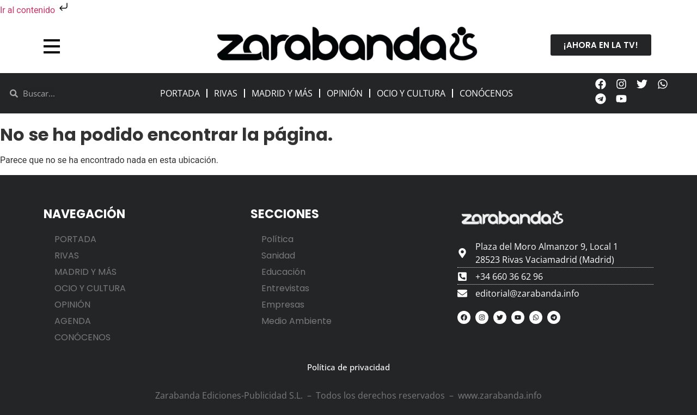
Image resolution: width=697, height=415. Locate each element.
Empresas (282, 304)
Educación (283, 272)
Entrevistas (285, 288)
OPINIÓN (345, 93)
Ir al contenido (35, 10)
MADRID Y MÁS (282, 93)
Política (277, 239)
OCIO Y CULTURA (411, 93)
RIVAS (225, 93)
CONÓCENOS (486, 93)
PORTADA (180, 93)
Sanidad (278, 255)
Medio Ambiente (296, 321)
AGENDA (72, 321)
